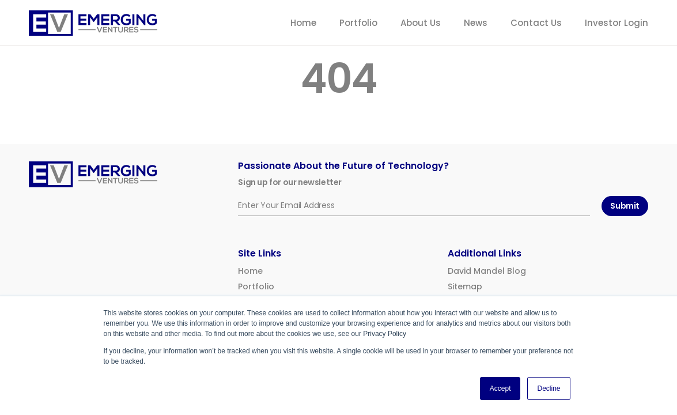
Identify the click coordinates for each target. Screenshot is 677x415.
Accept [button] (500, 388)
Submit (625, 206)
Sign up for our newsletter (290, 182)
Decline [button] (548, 388)
